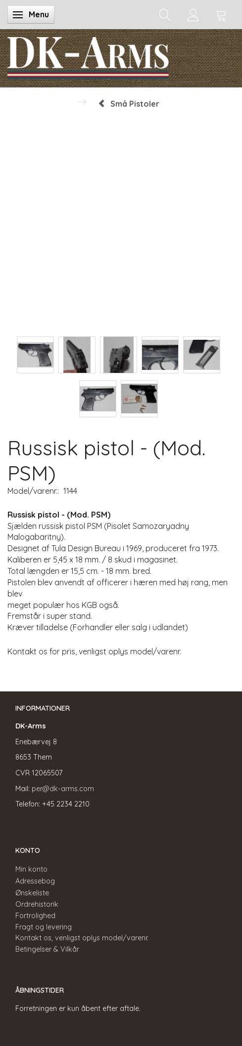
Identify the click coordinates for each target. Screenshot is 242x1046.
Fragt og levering (43, 927)
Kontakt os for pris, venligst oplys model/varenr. (94, 651)
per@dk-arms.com (63, 788)
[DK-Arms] (88, 56)
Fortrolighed (35, 915)
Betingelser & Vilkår (47, 949)
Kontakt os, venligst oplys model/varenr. (81, 937)
